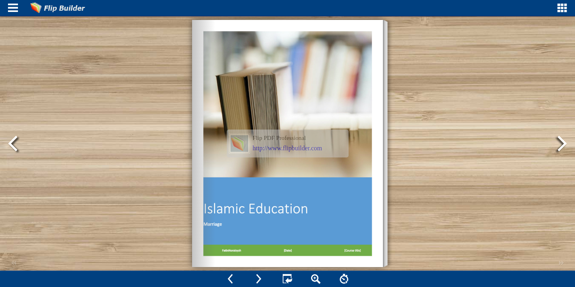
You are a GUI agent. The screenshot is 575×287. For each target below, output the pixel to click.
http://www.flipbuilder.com (287, 148)
